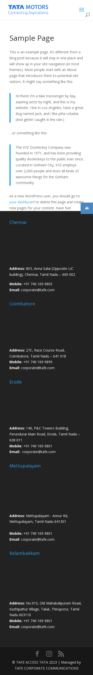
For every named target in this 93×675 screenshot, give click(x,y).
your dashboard (22, 202)
